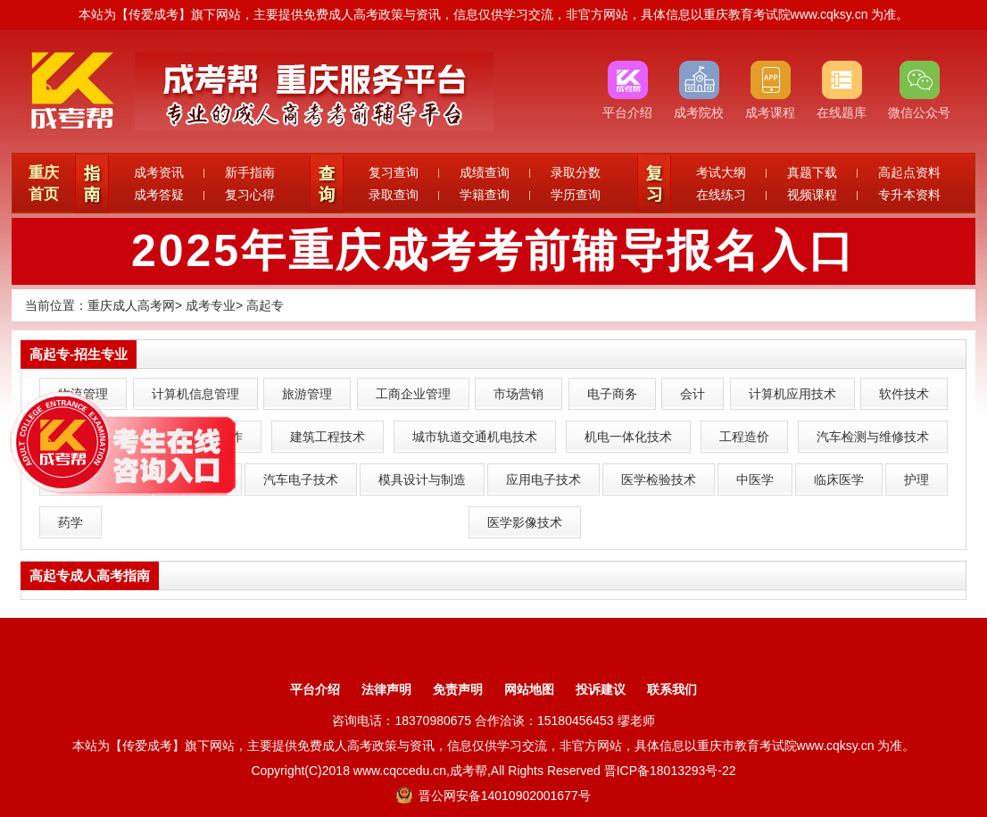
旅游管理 (307, 394)
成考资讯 (159, 172)
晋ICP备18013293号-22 (670, 770)
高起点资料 (909, 172)
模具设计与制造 (422, 479)
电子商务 (612, 394)
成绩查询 (485, 172)
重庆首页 (44, 183)
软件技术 (904, 394)
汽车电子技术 (300, 479)
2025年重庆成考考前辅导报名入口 (493, 251)
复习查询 (394, 172)
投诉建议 (601, 689)
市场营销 (518, 394)
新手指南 (250, 172)
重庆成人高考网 (131, 305)
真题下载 (812, 172)
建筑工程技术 (327, 436)
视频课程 (812, 195)
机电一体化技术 (628, 436)
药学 (70, 522)
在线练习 (721, 195)
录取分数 (576, 172)
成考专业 (211, 305)
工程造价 (744, 436)
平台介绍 (315, 689)
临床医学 (839, 479)
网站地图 (529, 689)
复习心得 (250, 195)
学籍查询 (485, 195)
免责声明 (458, 689)
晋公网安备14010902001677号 (493, 795)
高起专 (265, 305)
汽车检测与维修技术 (873, 436)
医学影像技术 (524, 522)
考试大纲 (721, 172)
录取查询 (394, 195)
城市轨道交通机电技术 (474, 436)
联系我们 (672, 689)
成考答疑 (159, 195)
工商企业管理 (413, 394)
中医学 (755, 479)
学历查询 (576, 195)
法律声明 (386, 689)
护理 (916, 479)
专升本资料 (909, 195)
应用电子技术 (543, 479)
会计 (692, 394)
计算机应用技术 (792, 394)
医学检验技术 (658, 479)
